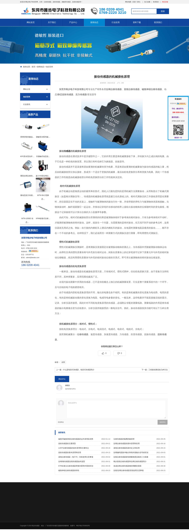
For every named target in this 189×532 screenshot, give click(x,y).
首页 (33, 67)
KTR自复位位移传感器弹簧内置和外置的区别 (75, 466)
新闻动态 (94, 22)
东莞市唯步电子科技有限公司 (73, 89)
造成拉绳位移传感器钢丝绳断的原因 (127, 466)
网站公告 (26, 89)
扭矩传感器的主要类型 (67, 443)
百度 (134, 2)
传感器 (67, 151)
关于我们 (52, 22)
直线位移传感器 (132, 89)
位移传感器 (82, 334)
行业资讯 (26, 104)
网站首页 (31, 22)
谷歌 (138, 2)
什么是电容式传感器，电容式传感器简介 (78, 370)
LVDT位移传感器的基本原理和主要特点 (73, 448)
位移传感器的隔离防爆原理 (123, 439)
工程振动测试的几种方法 (158, 370)
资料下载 (137, 22)
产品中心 (73, 22)
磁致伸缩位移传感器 (152, 89)
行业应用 (116, 22)
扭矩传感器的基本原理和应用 (69, 452)
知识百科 (49, 67)
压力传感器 (81, 94)
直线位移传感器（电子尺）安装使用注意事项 (75, 457)
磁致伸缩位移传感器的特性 (68, 470)
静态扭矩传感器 (65, 94)
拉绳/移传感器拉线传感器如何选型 (71, 461)
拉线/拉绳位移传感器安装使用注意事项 (128, 470)
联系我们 (156, 2)
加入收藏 (147, 2)
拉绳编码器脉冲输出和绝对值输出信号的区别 (130, 452)
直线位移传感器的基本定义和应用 (126, 448)
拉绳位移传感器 (114, 89)
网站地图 (128, 2)
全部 (63, 362)
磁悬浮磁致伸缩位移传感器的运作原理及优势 (75, 439)
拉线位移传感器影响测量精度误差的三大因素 (130, 457)
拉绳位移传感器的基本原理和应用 (126, 443)
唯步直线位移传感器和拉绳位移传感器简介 (130, 461)
